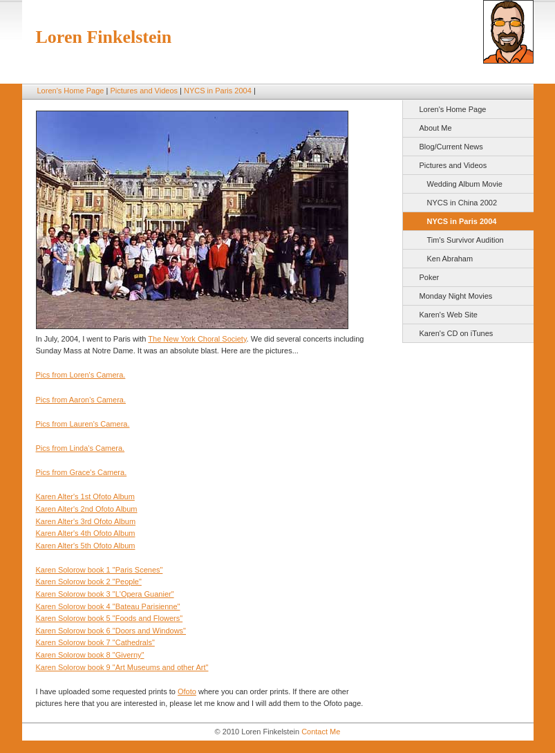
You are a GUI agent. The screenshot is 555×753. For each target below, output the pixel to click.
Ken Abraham (450, 258)
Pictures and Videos (144, 90)
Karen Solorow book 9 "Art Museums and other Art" (122, 667)
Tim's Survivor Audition (465, 240)
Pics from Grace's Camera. (81, 472)
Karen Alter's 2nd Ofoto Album (87, 509)
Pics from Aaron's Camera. (81, 400)
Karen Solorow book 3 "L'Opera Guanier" (105, 594)
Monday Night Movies (456, 296)
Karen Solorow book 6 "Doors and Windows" (111, 630)
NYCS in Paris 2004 (218, 90)
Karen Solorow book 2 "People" (89, 581)
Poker (430, 277)
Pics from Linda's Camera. (80, 448)
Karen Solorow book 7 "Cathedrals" (95, 642)
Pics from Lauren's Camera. (83, 424)
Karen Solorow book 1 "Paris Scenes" (99, 570)
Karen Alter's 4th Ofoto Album (85, 533)
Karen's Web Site (449, 314)
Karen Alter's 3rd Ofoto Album (86, 521)
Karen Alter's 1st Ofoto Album (85, 496)
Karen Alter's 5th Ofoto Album (85, 545)
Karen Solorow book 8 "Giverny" (90, 655)
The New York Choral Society (197, 339)
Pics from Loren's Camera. (81, 375)
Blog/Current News (451, 146)
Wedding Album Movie (464, 184)
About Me (436, 128)
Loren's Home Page (70, 90)
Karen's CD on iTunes (456, 333)
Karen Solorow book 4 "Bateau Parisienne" (108, 606)
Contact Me (320, 731)
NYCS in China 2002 (462, 202)
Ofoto (187, 691)
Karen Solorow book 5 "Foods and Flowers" (109, 618)
